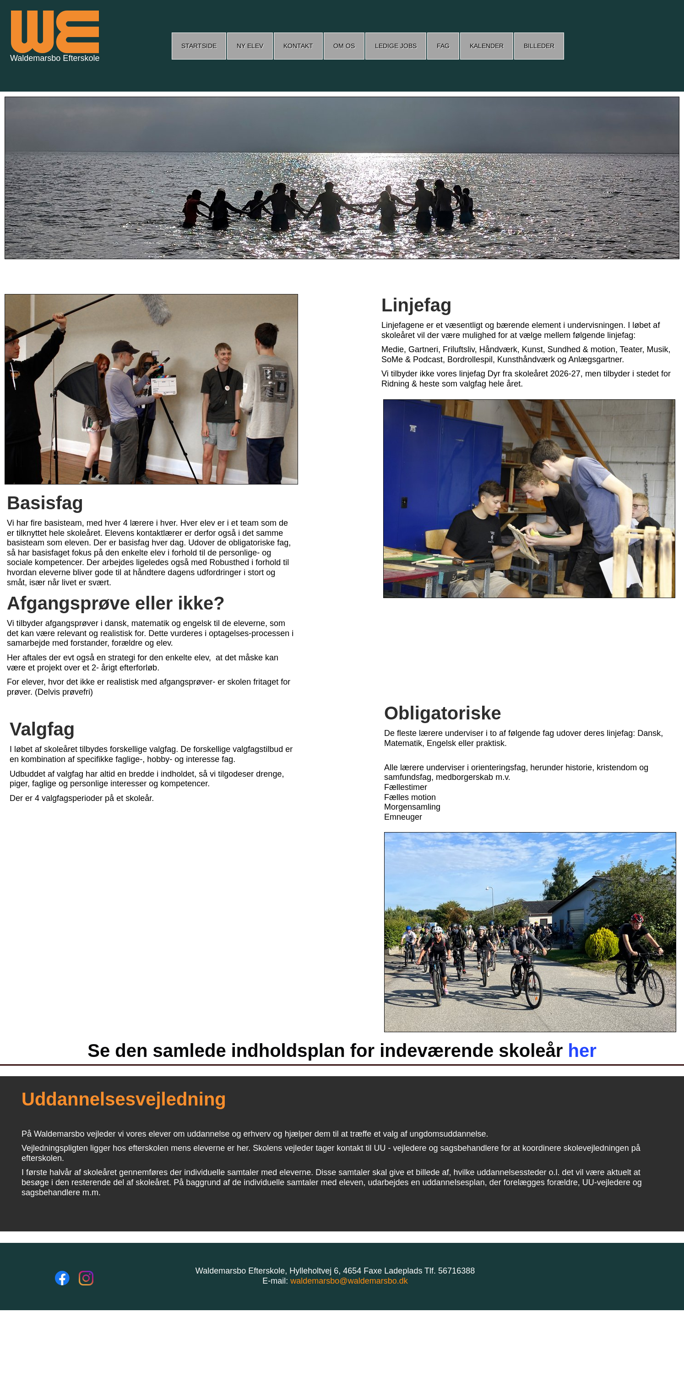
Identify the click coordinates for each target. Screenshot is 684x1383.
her (582, 1050)
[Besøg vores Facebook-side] (62, 1278)
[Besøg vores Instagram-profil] (86, 1278)
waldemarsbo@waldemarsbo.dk (348, 1280)
